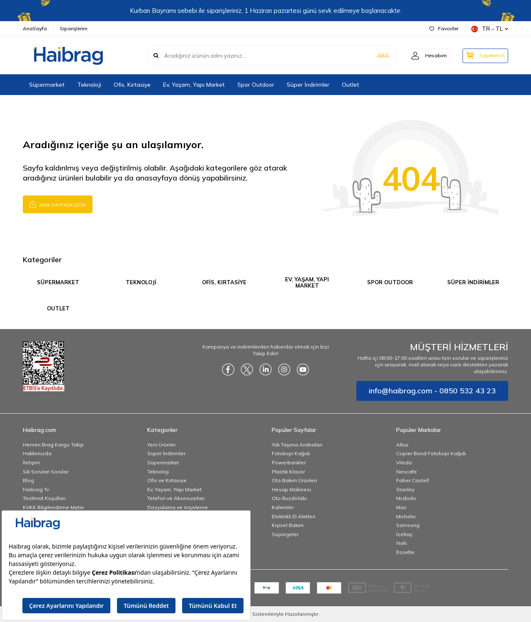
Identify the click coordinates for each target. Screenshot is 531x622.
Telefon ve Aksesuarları (176, 498)
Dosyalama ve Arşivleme (177, 507)
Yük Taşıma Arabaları (297, 444)
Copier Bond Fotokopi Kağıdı (431, 454)
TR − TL (489, 28)
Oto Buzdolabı (289, 498)
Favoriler (443, 28)
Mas (401, 507)
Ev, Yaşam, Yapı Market (194, 84)
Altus (402, 444)
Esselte (405, 552)
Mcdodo (406, 498)
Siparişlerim (74, 28)
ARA (379, 55)
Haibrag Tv (36, 489)
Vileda (404, 462)
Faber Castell (412, 480)
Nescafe (406, 471)
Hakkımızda (37, 454)
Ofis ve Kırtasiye (167, 480)
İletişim (31, 462)
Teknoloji (89, 84)
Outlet (350, 84)
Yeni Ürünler (161, 444)
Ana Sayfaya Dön (57, 204)
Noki (401, 543)
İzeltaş (404, 534)
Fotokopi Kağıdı (291, 454)
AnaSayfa (35, 28)
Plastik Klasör (288, 471)
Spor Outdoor (255, 84)
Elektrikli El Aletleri (293, 516)
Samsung (407, 525)
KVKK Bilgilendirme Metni (53, 507)
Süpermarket (47, 84)
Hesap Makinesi (291, 489)
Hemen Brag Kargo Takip (53, 444)
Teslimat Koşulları (44, 498)
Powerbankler (289, 462)
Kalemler (283, 507)
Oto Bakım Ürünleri (294, 480)
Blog (28, 480)
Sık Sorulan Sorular (45, 471)
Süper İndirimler (308, 84)
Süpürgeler (285, 534)
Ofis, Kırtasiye (132, 84)
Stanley (405, 489)
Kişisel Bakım (288, 525)
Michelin (406, 516)
